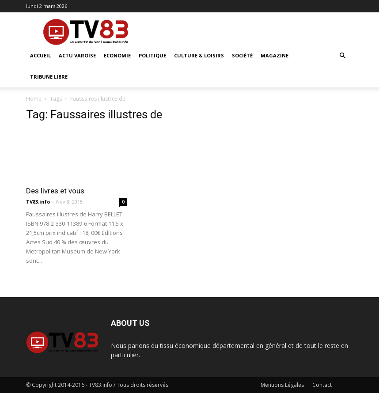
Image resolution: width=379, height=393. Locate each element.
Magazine (274, 55)
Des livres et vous (55, 190)
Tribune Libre (49, 76)
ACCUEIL (40, 55)
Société (242, 55)
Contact (322, 385)
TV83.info (38, 201)
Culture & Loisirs (199, 55)
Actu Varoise (77, 55)
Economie (117, 55)
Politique (152, 55)
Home (34, 98)
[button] (342, 56)
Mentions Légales (282, 385)
